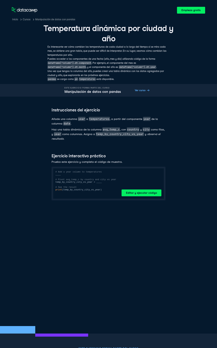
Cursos (27, 19)
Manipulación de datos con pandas (55, 19)
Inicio (15, 19)
